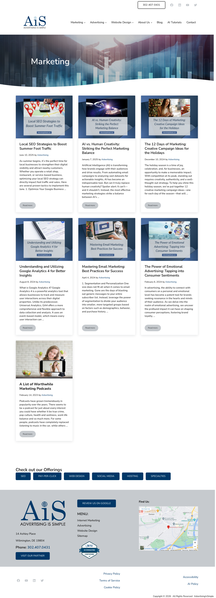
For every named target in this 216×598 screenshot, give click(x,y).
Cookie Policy (112, 587)
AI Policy (193, 584)
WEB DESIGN (76, 476)
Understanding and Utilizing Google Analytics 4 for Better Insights (42, 271)
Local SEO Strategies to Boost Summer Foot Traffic (43, 146)
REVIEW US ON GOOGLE (96, 503)
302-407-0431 (151, 5)
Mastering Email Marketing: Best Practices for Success (103, 269)
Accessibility (190, 577)
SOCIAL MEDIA (105, 476)
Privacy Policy (111, 574)
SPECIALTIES (158, 476)
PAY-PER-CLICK (47, 476)
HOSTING (132, 476)
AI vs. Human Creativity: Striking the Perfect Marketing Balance (105, 148)
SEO (23, 476)
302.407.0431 (38, 547)
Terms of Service (109, 580)
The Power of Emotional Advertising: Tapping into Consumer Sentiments (164, 271)
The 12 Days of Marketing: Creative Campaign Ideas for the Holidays (167, 148)
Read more (29, 206)
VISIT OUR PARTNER (33, 555)
